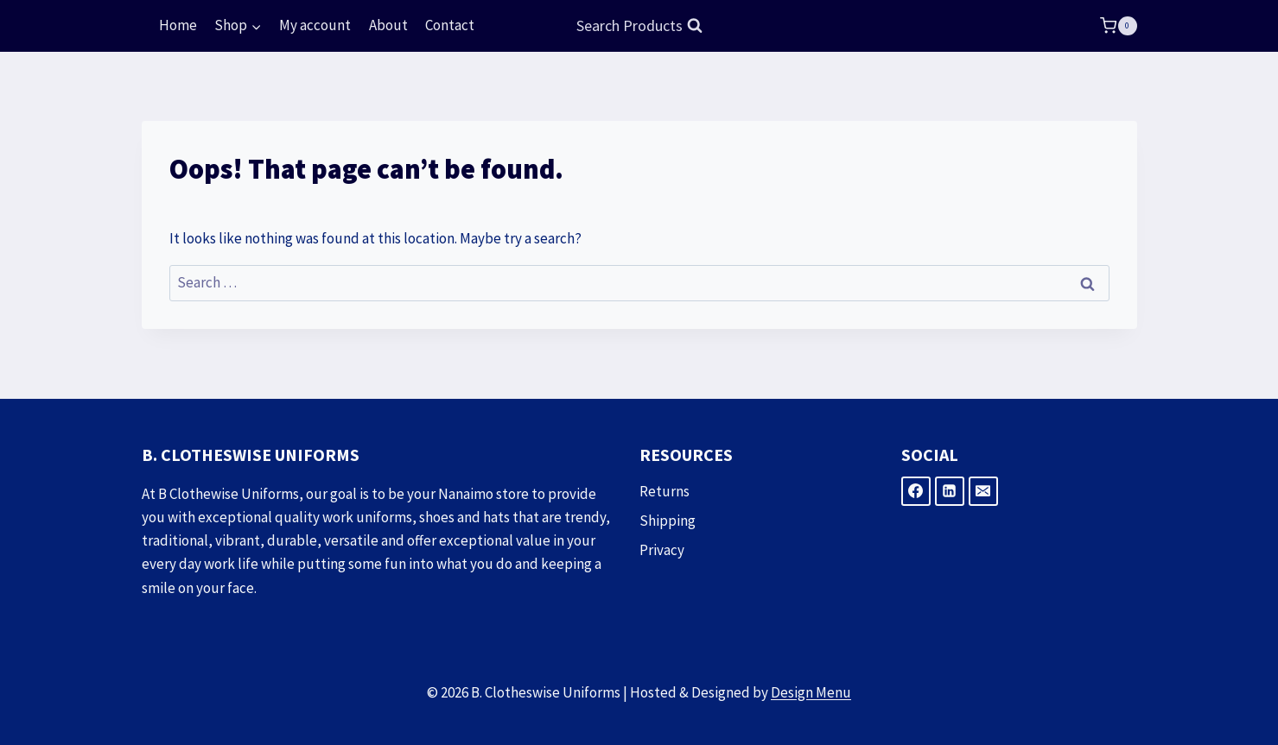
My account (315, 25)
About (388, 25)
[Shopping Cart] (1118, 25)
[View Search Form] (639, 26)
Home (178, 25)
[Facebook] (916, 491)
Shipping (667, 520)
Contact (449, 25)
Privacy (661, 549)
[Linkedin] (949, 491)
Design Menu (811, 692)
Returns (664, 491)
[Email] (983, 491)
